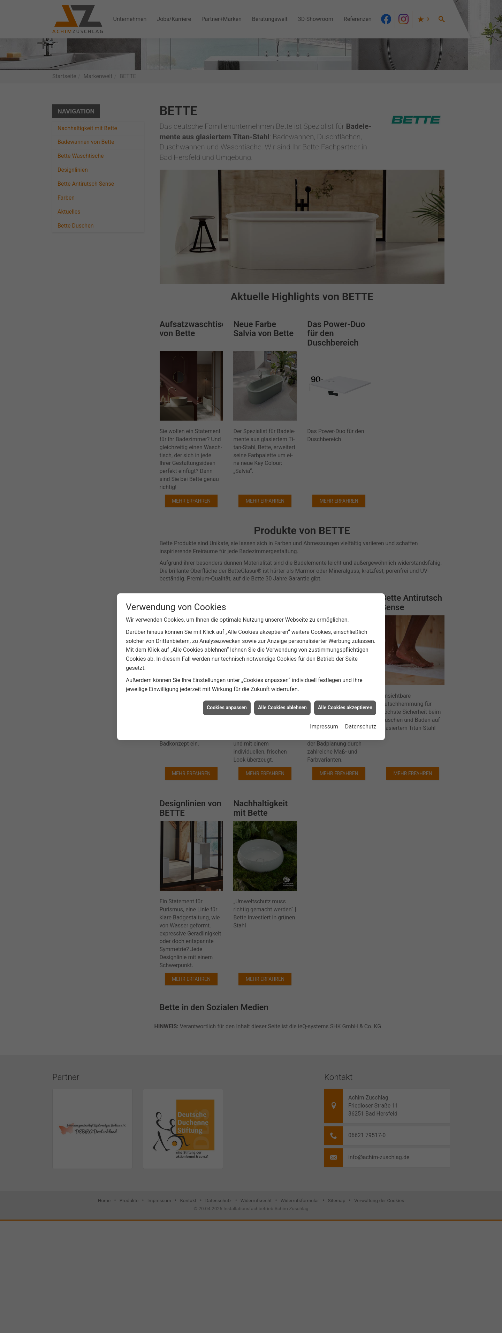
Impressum (324, 686)
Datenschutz (360, 686)
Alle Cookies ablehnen (282, 667)
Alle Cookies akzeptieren (345, 667)
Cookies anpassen (227, 667)
